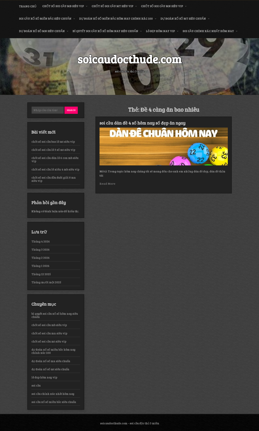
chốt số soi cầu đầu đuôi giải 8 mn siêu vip (53, 179)
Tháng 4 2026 (40, 241)
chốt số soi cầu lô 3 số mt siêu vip (53, 150)
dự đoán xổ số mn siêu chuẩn (42, 31)
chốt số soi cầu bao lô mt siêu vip (53, 141)
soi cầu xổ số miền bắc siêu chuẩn (45, 18)
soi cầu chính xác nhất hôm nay (208, 31)
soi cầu (35, 385)
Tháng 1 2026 (40, 266)
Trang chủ (27, 6)
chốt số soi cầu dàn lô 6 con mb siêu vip (54, 159)
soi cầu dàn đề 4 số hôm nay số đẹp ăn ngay (142, 123)
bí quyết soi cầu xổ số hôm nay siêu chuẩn (105, 31)
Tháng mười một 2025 (46, 282)
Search (71, 110)
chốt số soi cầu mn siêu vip (162, 6)
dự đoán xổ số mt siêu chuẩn (183, 18)
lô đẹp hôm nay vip (160, 31)
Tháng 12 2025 (41, 274)
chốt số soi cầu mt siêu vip (112, 6)
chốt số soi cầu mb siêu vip (63, 6)
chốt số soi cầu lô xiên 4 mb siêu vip (55, 169)
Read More (107, 183)
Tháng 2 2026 (40, 258)
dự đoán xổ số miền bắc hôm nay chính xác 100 (116, 18)
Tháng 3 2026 (40, 249)
